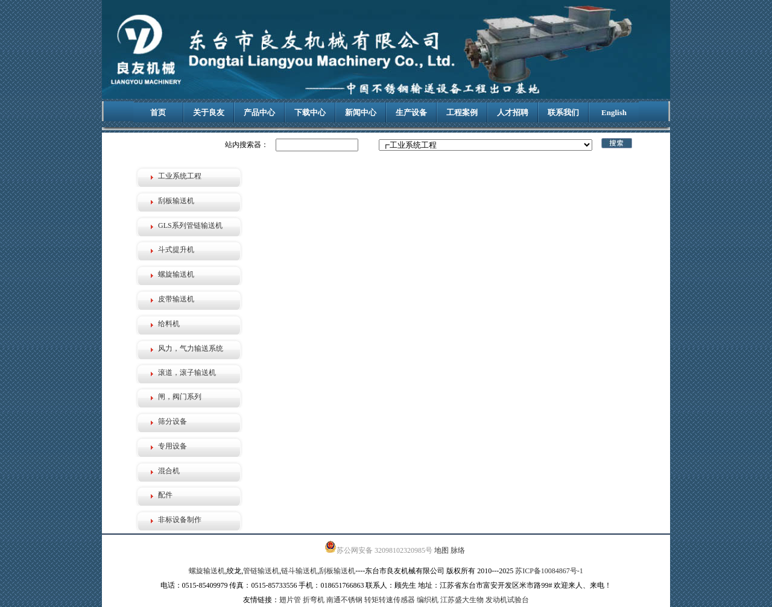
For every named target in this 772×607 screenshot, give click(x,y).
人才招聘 (512, 112)
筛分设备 (172, 421)
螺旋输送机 (176, 274)
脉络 (458, 550)
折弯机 (313, 600)
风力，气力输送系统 (190, 348)
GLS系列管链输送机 (190, 225)
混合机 (169, 471)
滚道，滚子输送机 (187, 372)
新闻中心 (360, 112)
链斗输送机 (299, 571)
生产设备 (411, 112)
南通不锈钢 (344, 600)
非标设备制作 (179, 519)
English (614, 112)
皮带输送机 (176, 299)
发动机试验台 (507, 600)
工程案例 (462, 112)
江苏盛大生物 (462, 600)
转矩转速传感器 (389, 600)
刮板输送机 (176, 201)
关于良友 (208, 112)
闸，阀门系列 (179, 396)
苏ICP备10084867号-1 (549, 571)
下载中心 (310, 112)
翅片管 (290, 600)
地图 (441, 550)
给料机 (169, 323)
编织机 (427, 600)
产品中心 (259, 112)
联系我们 (563, 112)
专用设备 (172, 446)
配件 (165, 495)
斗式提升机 (176, 249)
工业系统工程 (179, 176)
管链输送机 (261, 571)
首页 (158, 112)
